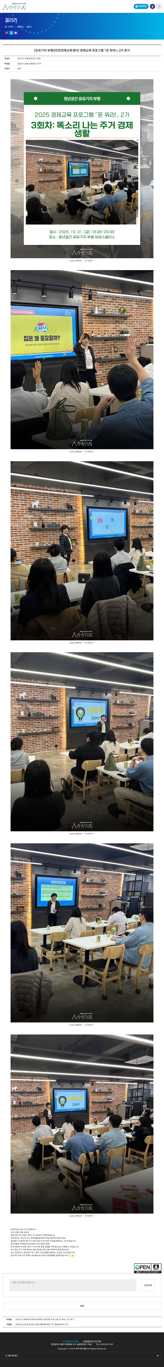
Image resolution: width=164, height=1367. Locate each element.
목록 (82, 1306)
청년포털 (142, 6)
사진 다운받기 (88, 261)
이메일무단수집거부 (92, 1341)
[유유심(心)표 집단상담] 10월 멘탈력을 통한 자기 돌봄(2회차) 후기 (41, 1324)
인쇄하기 (16, 33)
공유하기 (11, 33)
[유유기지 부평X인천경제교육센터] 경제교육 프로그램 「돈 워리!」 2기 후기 (44, 1319)
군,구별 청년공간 (11, 1355)
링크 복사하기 (7, 33)
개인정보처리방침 (71, 1341)
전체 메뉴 (158, 6)
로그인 (152, 6)
